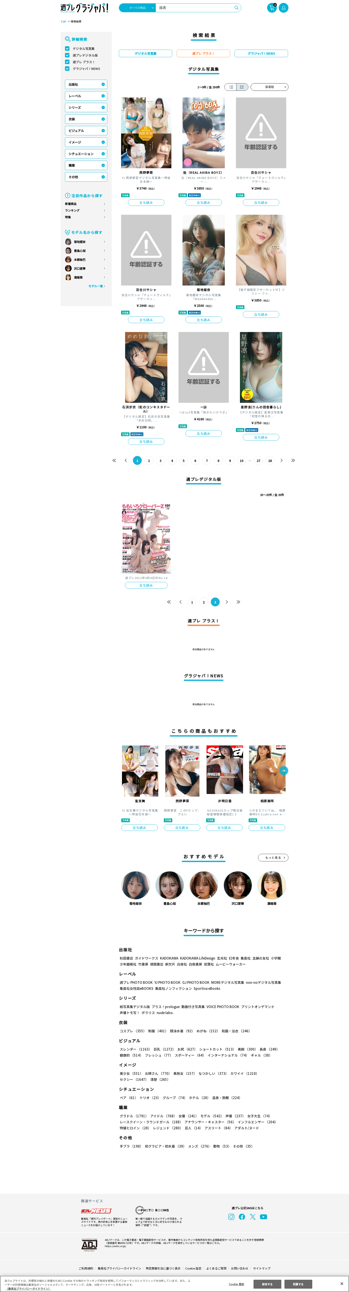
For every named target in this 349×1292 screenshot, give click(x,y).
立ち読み (146, 202)
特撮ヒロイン (135, 1128)
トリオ (149, 1097)
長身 (267, 1049)
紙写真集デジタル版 (135, 1006)
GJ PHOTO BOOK (194, 982)
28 (270, 460)
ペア (129, 1097)
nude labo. (165, 1012)
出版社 (73, 84)
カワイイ (243, 1073)
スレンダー (135, 1049)
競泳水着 (181, 1031)
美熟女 (184, 1073)
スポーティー (189, 1055)
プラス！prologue (165, 1006)
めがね (207, 1031)
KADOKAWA (169, 958)
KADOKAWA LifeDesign (197, 958)
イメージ (75, 142)
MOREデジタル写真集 (225, 982)
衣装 (72, 119)
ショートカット (216, 1049)
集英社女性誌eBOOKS (136, 988)
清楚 (129, 1079)
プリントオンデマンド (255, 1006)
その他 (73, 177)
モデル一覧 (95, 286)
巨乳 (164, 1049)
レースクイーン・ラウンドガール (151, 1122)
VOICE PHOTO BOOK (221, 1006)
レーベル (75, 96)
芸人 (193, 1128)
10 (241, 460)
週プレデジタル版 (85, 55)
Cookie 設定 (193, 1268)
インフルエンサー (257, 1122)
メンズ (198, 1146)
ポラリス (148, 1012)
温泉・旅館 (226, 1097)
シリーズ (75, 107)
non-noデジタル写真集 (260, 982)
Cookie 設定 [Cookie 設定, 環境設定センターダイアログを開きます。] (236, 1284)
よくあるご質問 (216, 1268)
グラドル (134, 1116)
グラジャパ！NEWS (86, 68)
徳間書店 (156, 964)
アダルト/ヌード (245, 1128)
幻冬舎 (233, 958)
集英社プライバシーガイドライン (119, 1268)
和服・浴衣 (235, 1031)
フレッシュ (158, 1055)
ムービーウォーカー (231, 964)
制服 (157, 1031)
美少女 (131, 1073)
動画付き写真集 (192, 1006)
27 (258, 460)
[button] (284, 771)
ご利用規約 (86, 1268)
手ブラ (131, 1146)
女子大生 (257, 1116)
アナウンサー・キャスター (209, 1122)
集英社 (245, 958)
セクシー (273, 1073)
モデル (210, 1116)
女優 (187, 1116)
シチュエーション (81, 154)
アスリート (217, 1128)
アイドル (163, 1116)
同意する (298, 1284)
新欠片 (170, 964)
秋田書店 (126, 958)
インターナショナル (227, 1055)
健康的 (131, 1055)
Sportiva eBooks (205, 988)
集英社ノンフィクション (173, 988)
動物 (221, 1146)
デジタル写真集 (84, 48)
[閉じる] (342, 1283)
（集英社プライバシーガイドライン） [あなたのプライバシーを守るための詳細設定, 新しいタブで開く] (28, 1288)
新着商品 (71, 204)
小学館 (275, 958)
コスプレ (133, 1031)
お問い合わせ (239, 1268)
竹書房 (143, 964)
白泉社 (182, 964)
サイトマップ (261, 1268)
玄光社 (221, 958)
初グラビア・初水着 (165, 1146)
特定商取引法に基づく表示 (163, 1268)
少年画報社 (128, 964)
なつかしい (212, 1073)
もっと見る (273, 857)
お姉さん (157, 1073)
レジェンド (167, 1128)
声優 (233, 1116)
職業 (72, 165)
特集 (68, 217)
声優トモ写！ (130, 1012)
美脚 (246, 1049)
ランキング (72, 210)
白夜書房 (195, 964)
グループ (174, 1097)
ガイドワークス (146, 958)
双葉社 (209, 964)
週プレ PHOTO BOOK (136, 982)
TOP (63, 21)
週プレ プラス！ (84, 62)
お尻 (186, 1049)
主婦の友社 (260, 958)
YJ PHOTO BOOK (166, 982)
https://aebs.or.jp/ (115, 1245)
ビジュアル (76, 130)
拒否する (267, 1284)
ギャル (260, 1055)
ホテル (198, 1097)
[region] (174, 1284)
